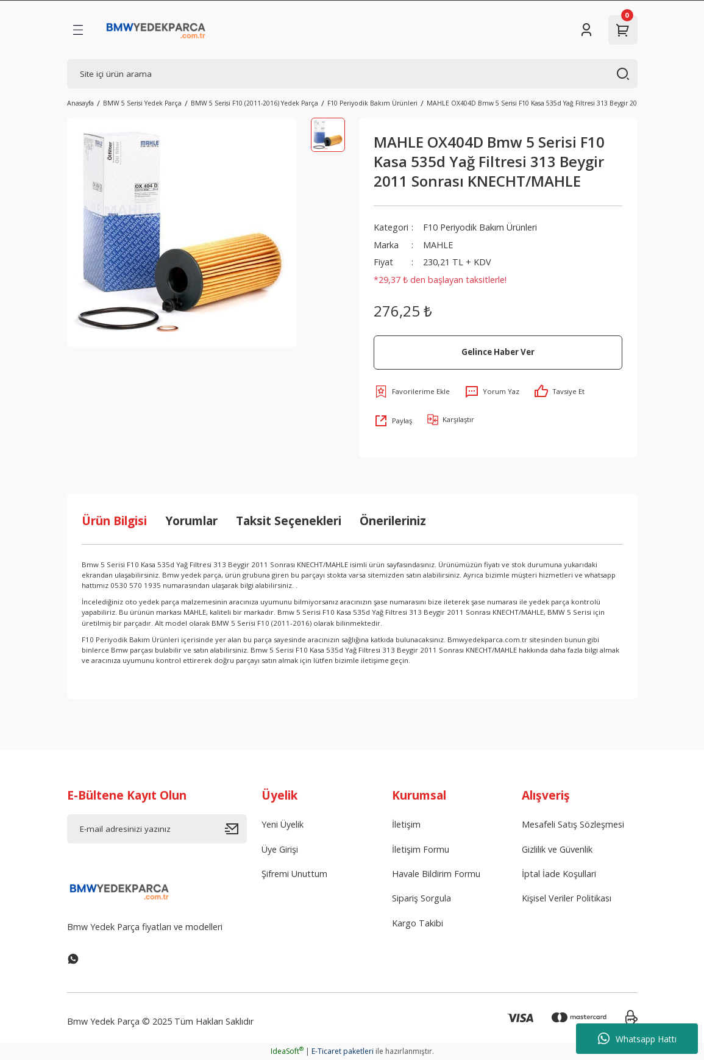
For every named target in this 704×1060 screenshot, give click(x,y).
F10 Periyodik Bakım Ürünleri (480, 227)
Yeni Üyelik (282, 824)
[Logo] (156, 30)
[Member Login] (586, 30)
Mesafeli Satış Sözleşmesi (573, 824)
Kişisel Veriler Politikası (566, 898)
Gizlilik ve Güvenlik (557, 849)
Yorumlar (191, 520)
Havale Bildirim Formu (436, 873)
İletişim (406, 824)
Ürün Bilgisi (114, 520)
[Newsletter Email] (157, 828)
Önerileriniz (393, 520)
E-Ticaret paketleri (342, 1051)
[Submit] (236, 828)
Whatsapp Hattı (637, 1038)
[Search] (352, 73)
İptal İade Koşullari (559, 873)
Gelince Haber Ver (498, 351)
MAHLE (438, 245)
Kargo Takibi (417, 923)
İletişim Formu (420, 849)
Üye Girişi (279, 849)
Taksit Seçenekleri (288, 520)
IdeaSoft (287, 1051)
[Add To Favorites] (412, 391)
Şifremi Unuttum (294, 873)
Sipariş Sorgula (421, 898)
